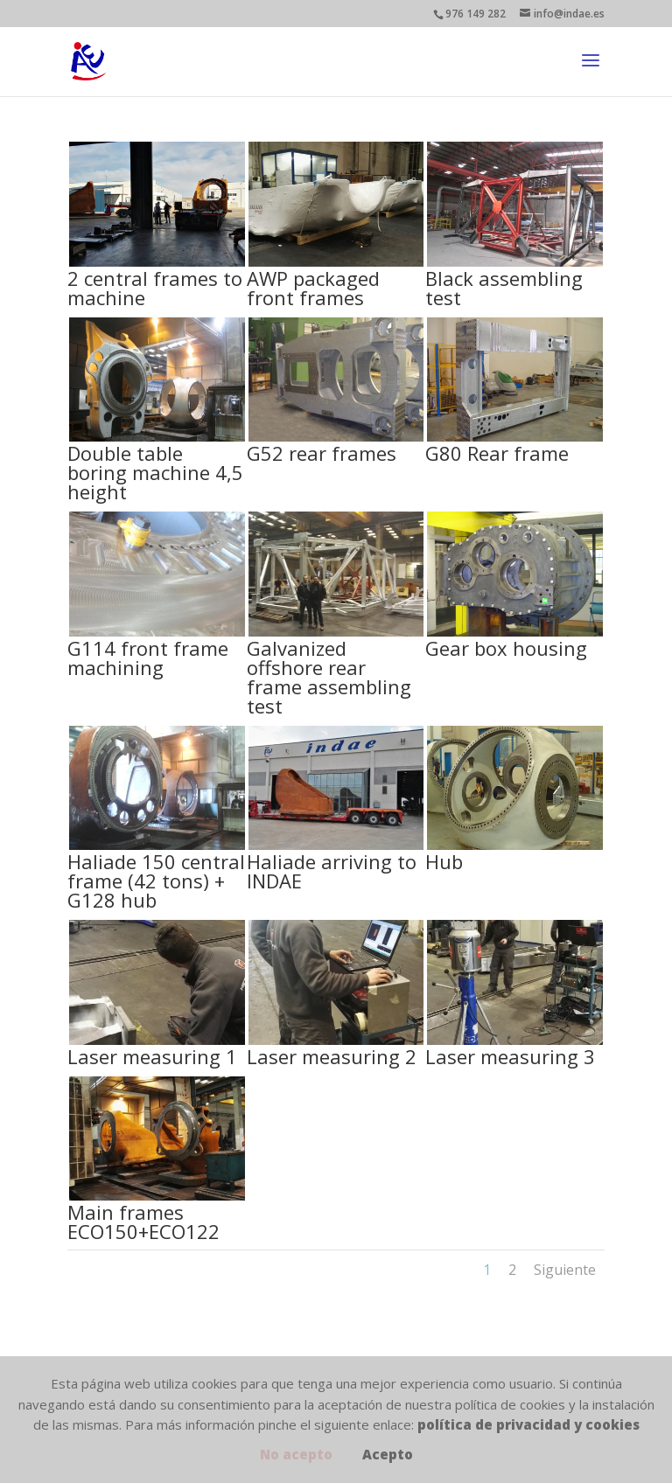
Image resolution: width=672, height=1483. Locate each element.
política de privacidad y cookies (528, 1424)
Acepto (387, 1454)
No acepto (296, 1454)
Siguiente (565, 1269)
